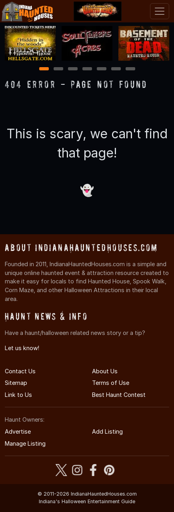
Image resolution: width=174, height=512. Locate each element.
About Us (105, 371)
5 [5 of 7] (101, 69)
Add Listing (107, 431)
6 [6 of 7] (116, 69)
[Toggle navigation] (159, 11)
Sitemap (16, 382)
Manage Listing (25, 443)
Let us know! (22, 348)
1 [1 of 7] (44, 69)
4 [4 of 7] (87, 69)
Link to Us (18, 394)
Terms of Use (110, 382)
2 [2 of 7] (58, 69)
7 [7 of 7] (130, 69)
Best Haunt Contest (119, 394)
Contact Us (20, 371)
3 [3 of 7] (72, 69)
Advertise (18, 431)
